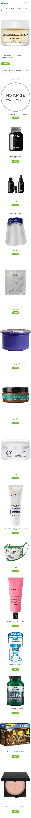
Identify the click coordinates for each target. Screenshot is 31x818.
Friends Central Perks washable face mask (15, 566)
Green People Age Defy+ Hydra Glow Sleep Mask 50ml (15, 473)
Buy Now (5, 63)
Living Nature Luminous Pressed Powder (15, 806)
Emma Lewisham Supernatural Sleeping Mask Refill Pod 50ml (15, 363)
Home (2, 12)
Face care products (11, 55)
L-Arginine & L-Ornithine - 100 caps (15, 708)
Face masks (18, 55)
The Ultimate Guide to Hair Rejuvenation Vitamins (15, 114)
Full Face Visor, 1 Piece (15, 249)
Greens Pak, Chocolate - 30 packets (15, 751)
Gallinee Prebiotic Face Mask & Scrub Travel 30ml (15, 528)
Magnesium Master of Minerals (15, 156)
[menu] (28, 3)
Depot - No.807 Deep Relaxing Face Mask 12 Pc (15, 308)
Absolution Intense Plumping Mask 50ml (15, 621)
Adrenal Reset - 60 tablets (15, 664)
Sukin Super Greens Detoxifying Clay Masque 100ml (15, 418)
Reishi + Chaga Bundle (15, 200)
